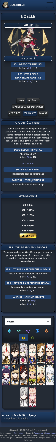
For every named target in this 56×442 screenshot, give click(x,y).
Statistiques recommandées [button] (28, 107)
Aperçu (32, 415)
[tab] (9, 330)
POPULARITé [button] (30, 113)
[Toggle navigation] (50, 5)
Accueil (6, 415)
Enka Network (19, 433)
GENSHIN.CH (13, 5)
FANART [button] (43, 113)
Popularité (19, 415)
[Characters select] (28, 321)
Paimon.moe (38, 433)
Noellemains (28, 163)
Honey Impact (50, 433)
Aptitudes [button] (14, 113)
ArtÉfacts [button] (33, 100)
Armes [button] (20, 100)
